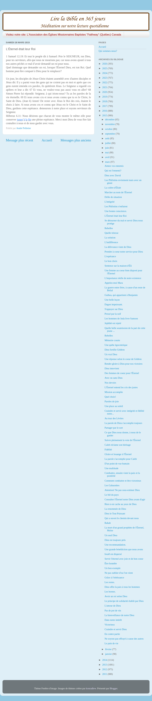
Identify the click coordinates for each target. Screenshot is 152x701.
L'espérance (110, 256)
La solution (110, 237)
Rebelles (109, 228)
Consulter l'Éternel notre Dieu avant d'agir (125, 499)
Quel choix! (110, 396)
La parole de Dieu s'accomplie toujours (123, 423)
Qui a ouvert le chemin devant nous (122, 518)
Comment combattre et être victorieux (123, 480)
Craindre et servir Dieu (116, 629)
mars (108, 162)
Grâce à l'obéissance (114, 577)
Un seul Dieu (111, 535)
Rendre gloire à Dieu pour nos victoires (123, 363)
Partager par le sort (114, 427)
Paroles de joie (112, 401)
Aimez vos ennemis (114, 166)
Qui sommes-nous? (108, 51)
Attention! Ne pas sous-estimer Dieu (122, 490)
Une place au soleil (114, 406)
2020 (105, 92)
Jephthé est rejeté (113, 323)
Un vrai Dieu (111, 354)
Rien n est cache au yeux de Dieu (120, 504)
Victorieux (110, 624)
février (108, 649)
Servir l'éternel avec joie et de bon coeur (124, 558)
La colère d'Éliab (113, 187)
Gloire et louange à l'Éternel (118, 454)
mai (107, 152)
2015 (105, 115)
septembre (110, 133)
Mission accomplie (114, 392)
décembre (110, 119)
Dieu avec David (113, 175)
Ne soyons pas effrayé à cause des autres (124, 638)
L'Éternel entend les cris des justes (121, 387)
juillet (108, 143)
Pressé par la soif (113, 313)
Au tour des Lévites (114, 418)
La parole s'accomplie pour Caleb (121, 459)
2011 (105, 674)
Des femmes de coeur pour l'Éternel (122, 373)
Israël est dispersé (113, 554)
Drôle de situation (113, 197)
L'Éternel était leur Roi (116, 215)
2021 (105, 87)
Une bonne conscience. (116, 211)
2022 (105, 82)
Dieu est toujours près (115, 540)
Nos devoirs (110, 382)
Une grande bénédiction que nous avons (124, 549)
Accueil (47, 140)
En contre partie (112, 634)
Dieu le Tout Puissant (115, 513)
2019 (105, 96)
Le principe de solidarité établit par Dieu (124, 601)
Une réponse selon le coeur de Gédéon (123, 359)
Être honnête (111, 563)
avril (107, 157)
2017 (105, 106)
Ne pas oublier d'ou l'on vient (119, 572)
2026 (105, 63)
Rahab (108, 523)
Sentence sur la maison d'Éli (118, 265)
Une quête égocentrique (116, 345)
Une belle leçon (112, 299)
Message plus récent (19, 140)
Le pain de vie (111, 643)
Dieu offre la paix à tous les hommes (122, 587)
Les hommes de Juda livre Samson (121, 318)
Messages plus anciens (76, 140)
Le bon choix (111, 261)
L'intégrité (109, 201)
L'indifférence (111, 242)
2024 (105, 73)
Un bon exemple (112, 568)
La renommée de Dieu (115, 508)
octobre (109, 129)
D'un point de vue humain (117, 463)
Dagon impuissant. (114, 304)
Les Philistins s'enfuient (116, 206)
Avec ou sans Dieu (113, 377)
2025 (105, 68)
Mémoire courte (112, 340)
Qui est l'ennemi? (113, 170)
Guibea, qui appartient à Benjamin (121, 295)
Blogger (113, 688)
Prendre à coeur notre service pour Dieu (124, 251)
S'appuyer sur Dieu (114, 309)
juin (107, 147)
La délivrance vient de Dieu (118, 247)
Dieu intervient (112, 368)
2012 (105, 669)
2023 (105, 77)
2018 (105, 101)
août (107, 138)
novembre (110, 124)
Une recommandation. (115, 544)
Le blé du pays (112, 494)
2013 (105, 664)
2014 (105, 660)
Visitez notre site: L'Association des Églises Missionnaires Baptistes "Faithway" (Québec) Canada (63, 34)
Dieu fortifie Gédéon (115, 349)
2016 (105, 110)
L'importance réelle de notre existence (123, 278)
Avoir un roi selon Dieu (116, 596)
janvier (109, 654)
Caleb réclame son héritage (118, 444)
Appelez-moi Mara (114, 282)
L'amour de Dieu (113, 605)
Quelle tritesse (111, 233)
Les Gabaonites (112, 485)
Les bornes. (110, 591)
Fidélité (108, 449)
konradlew (91, 688)
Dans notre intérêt (113, 620)
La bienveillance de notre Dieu (119, 615)
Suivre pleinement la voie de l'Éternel (123, 440)
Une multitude (111, 468)
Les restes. (110, 582)
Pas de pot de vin (113, 610)
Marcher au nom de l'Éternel (118, 192)
